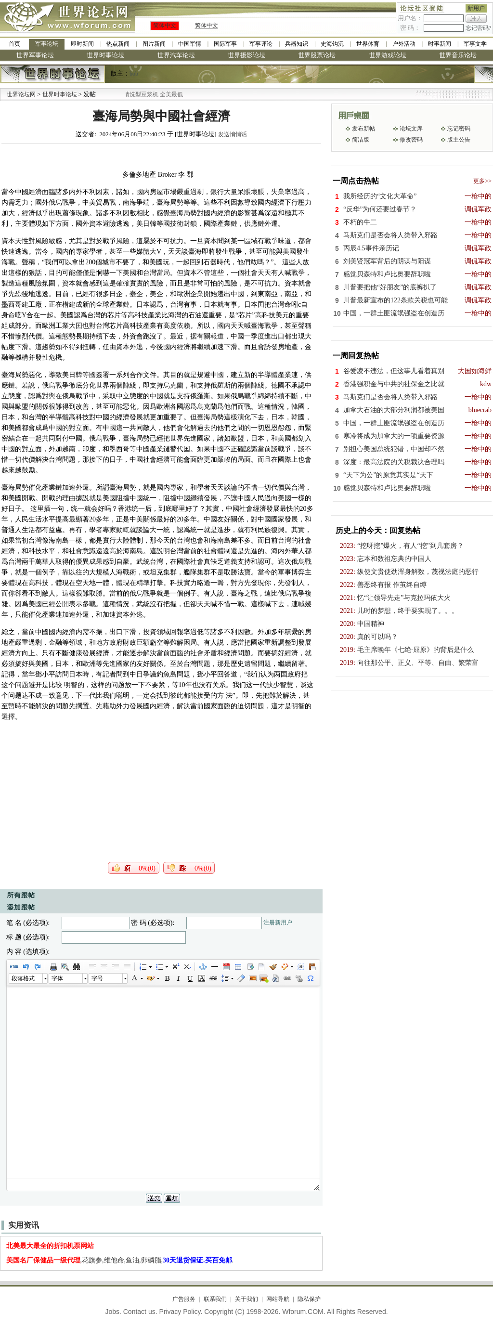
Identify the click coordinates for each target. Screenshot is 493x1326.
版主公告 (458, 139)
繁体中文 (206, 25)
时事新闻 (439, 43)
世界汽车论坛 (176, 55)
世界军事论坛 (35, 55)
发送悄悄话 (232, 134)
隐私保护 (309, 1299)
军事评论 (260, 43)
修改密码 (411, 139)
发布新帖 (363, 128)
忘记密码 (458, 128)
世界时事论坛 (105, 55)
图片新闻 (154, 43)
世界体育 (367, 43)
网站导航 (277, 1299)
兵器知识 (296, 43)
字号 (97, 978)
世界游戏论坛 (387, 55)
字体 (57, 978)
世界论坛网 (21, 94)
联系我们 (215, 1299)
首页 (14, 43)
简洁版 (360, 139)
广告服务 (183, 1299)
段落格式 (23, 978)
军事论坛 (46, 43)
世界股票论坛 (317, 55)
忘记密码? (478, 28)
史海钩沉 (332, 43)
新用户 (476, 8)
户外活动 (403, 43)
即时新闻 (82, 43)
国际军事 (225, 43)
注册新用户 (277, 922)
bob (134, 73)
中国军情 (189, 43)
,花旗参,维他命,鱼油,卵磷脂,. (120, 1260)
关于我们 (246, 1299)
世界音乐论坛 (458, 55)
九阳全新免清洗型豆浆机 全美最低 (152, 94)
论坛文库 (411, 128)
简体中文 (164, 25)
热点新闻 (118, 43)
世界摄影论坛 (246, 55)
